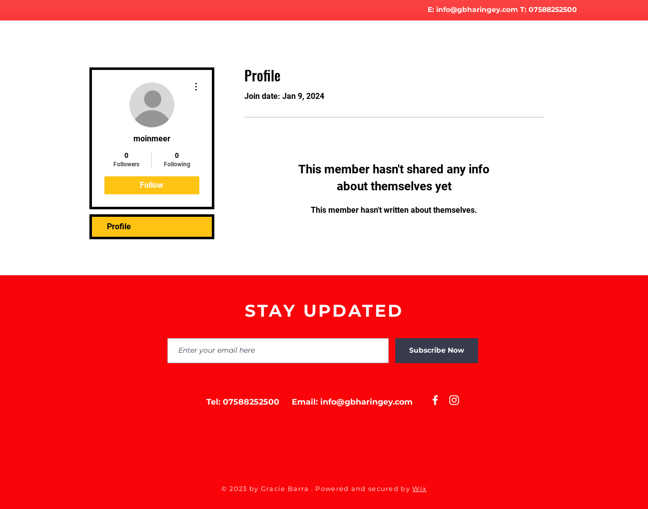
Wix (419, 489)
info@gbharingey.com (477, 9)
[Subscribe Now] (436, 350)
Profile (119, 226)
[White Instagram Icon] (454, 400)
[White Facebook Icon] (435, 400)
